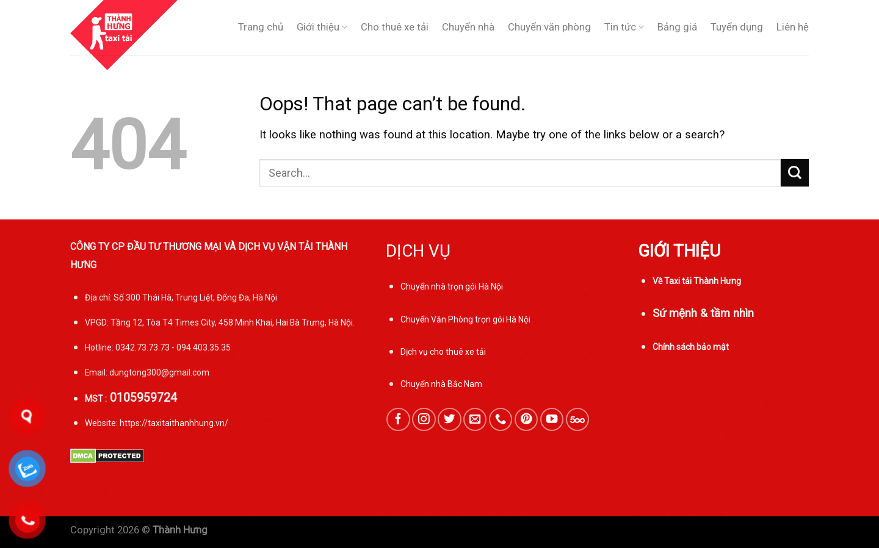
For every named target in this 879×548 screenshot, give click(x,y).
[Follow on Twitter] (449, 419)
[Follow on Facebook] (398, 419)
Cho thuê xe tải (395, 27)
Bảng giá (677, 27)
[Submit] (795, 173)
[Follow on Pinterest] (526, 419)
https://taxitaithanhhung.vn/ (174, 423)
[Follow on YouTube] (551, 419)
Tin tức (624, 27)
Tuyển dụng (737, 27)
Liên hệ (792, 27)
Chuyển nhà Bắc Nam (441, 384)
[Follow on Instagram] (423, 419)
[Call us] (500, 419)
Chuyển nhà (468, 27)
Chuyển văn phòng (549, 27)
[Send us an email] (475, 419)
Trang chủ (260, 27)
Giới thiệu (322, 27)
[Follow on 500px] (577, 419)
